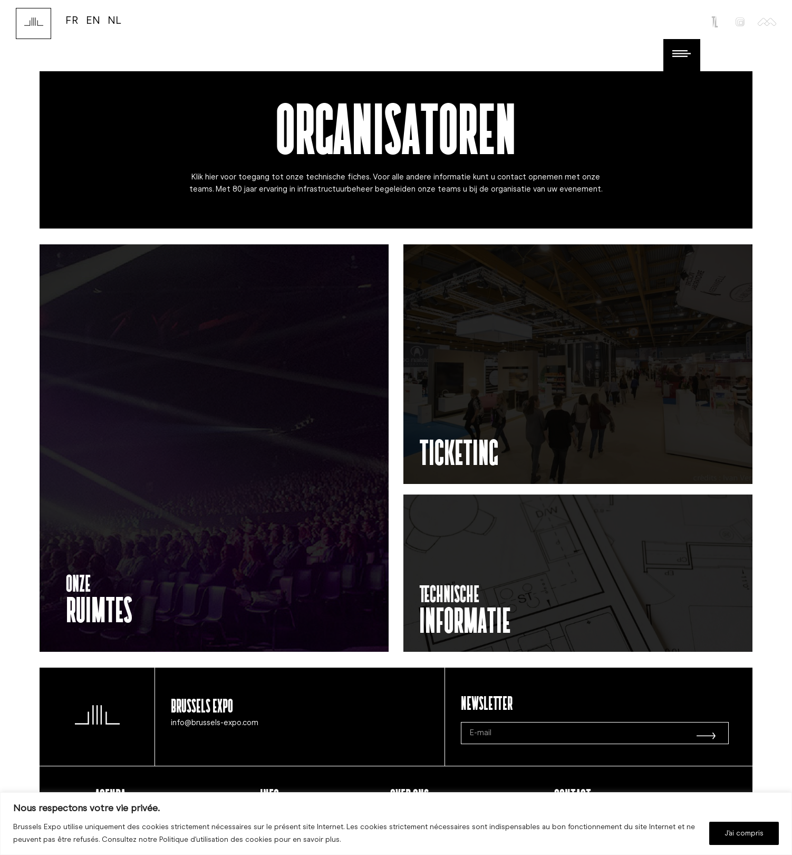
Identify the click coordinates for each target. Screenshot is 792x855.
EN (93, 20)
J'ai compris (744, 833)
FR (72, 20)
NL (114, 20)
